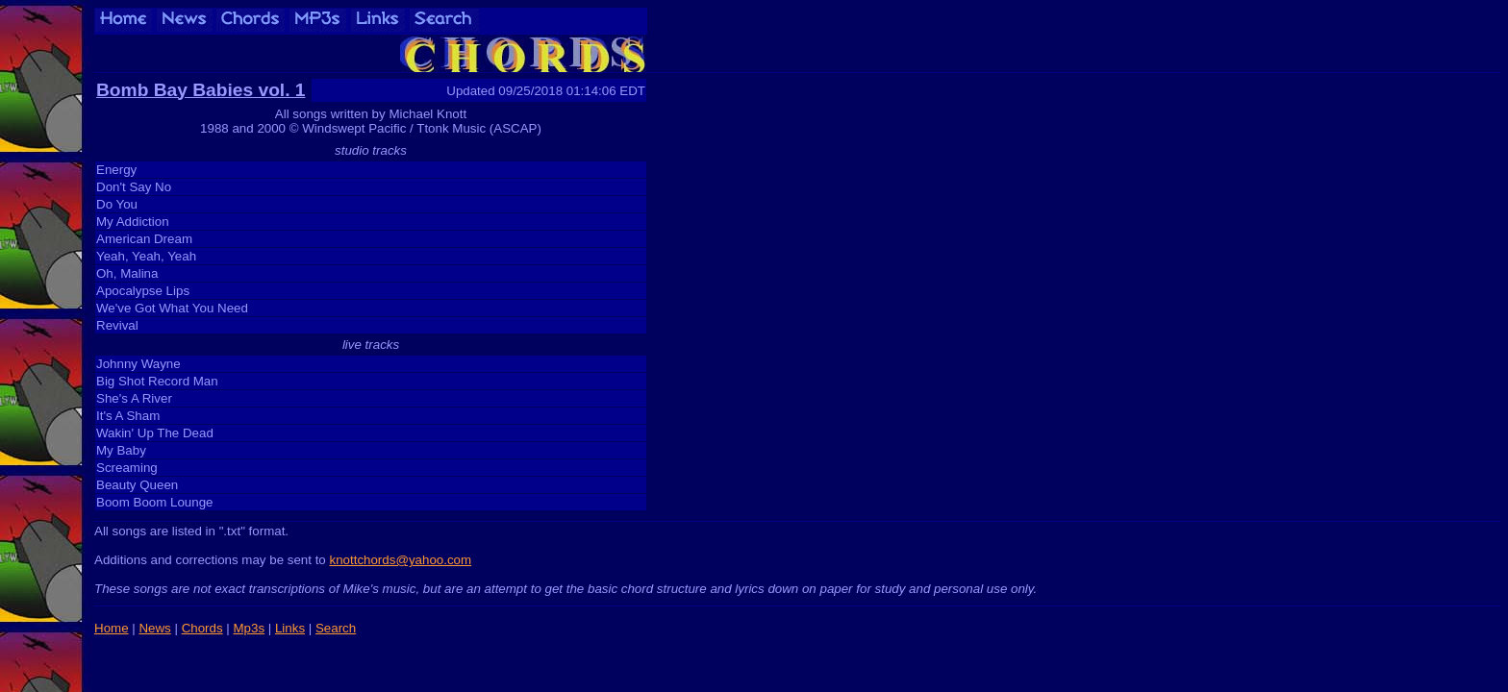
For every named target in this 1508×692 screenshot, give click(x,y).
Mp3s (248, 628)
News (154, 628)
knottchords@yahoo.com (400, 560)
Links (290, 628)
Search (335, 628)
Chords (202, 628)
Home (111, 628)
